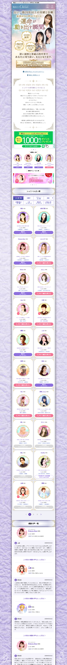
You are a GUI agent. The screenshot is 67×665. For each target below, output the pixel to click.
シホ (43, 330)
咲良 (43, 361)
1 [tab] (31, 149)
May (22, 391)
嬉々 (22, 422)
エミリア (42, 239)
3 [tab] (35, 149)
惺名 (22, 208)
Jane (22, 300)
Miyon (21, 269)
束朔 (29, 607)
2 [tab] (33, 149)
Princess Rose (21, 239)
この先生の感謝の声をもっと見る (33, 559)
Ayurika (43, 452)
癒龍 (22, 330)
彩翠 (22, 361)
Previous (12, 178)
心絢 (22, 483)
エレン (43, 269)
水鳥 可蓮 (42, 208)
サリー (43, 422)
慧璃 (43, 483)
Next (55, 178)
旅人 (22, 452)
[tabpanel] (33, 139)
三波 (43, 300)
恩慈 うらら (43, 391)
